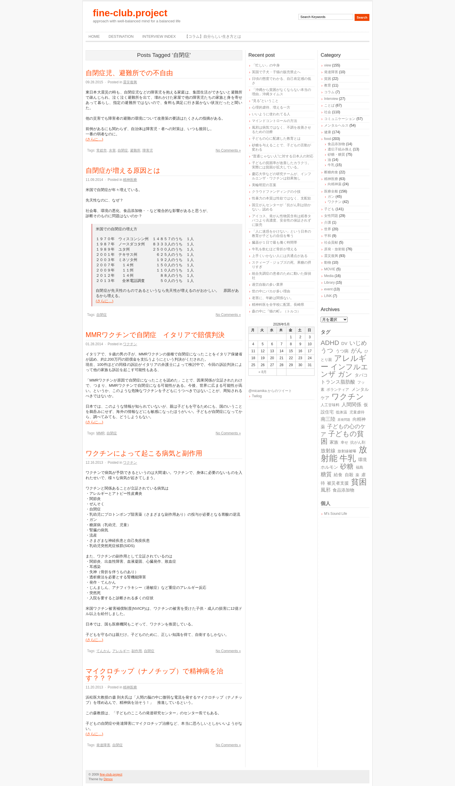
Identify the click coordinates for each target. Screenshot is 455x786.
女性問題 (331, 216)
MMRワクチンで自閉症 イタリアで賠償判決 (155, 335)
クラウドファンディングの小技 (276, 192)
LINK (328, 296)
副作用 (136, 651)
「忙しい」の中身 (266, 65)
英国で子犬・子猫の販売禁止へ (276, 72)
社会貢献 (331, 242)
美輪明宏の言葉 (264, 185)
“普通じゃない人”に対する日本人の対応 (282, 156)
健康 (327, 132)
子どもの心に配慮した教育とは (276, 138)
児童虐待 (356, 412)
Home (94, 36)
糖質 (326, 474)
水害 (112, 150)
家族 (334, 442)
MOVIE (329, 269)
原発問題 (343, 419)
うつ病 (342, 350)
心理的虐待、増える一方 (271, 107)
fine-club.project (130, 13)
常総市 (101, 150)
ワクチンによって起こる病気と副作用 (144, 453)
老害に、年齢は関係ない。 (273, 298)
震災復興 (130, 82)
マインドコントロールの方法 (274, 121)
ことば (329, 105)
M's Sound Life (335, 514)
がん (356, 350)
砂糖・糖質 (336, 154)
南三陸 (328, 419)
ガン (331, 197)
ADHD (330, 342)
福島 (359, 467)
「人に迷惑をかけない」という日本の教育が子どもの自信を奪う (281, 233)
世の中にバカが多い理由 (271, 291)
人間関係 (351, 404)
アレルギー (121, 651)
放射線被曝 (346, 451)
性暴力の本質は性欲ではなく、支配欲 (281, 198)
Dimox (108, 779)
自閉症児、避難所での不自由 (129, 73)
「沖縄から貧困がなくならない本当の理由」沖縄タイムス (281, 92)
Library (329, 282)
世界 (327, 229)
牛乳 (331, 165)
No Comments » (228, 150)
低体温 (341, 412)
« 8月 (263, 372)
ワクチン (130, 344)
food (327, 139)
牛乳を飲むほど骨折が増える (274, 249)
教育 (327, 85)
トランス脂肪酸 (338, 382)
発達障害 (103, 745)
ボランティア (337, 389)
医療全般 (331, 191)
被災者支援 (338, 483)
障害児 (147, 150)
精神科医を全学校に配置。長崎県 (278, 305)
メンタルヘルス (336, 125)
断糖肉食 (331, 172)
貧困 (327, 79)
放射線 (328, 451)
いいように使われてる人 (271, 114)
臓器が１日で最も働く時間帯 (274, 242)
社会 (327, 112)
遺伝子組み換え (340, 149)
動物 (327, 262)
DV (344, 343)
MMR (100, 433)
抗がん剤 (357, 442)
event (328, 289)
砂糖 (346, 466)
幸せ (344, 442)
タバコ (361, 375)
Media (329, 276)
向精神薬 (335, 184)
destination (121, 36)
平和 (327, 236)
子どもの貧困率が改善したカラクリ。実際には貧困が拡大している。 (281, 165)
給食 (338, 474)
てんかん (103, 651)
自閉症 (123, 150)
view (327, 65)
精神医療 (130, 180)
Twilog (257, 396)
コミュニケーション (339, 119)
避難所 (135, 150)
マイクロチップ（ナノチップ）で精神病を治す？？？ (154, 674)
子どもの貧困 (342, 437)
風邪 (326, 490)
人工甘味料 (330, 405)
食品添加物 (336, 144)
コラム (329, 92)
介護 (327, 222)
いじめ (358, 343)
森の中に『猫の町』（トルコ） (276, 311)
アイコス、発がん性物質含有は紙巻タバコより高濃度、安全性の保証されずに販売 (281, 220)
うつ (327, 350)
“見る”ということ (265, 101)
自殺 (349, 474)
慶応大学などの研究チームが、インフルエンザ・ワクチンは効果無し (281, 176)
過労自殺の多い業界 (267, 285)
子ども (329, 209)
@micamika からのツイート (270, 391)
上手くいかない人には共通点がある (280, 256)
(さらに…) (94, 139)
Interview (331, 99)
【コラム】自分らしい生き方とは (213, 36)
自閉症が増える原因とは (123, 170)
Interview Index (159, 36)
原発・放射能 (334, 249)
